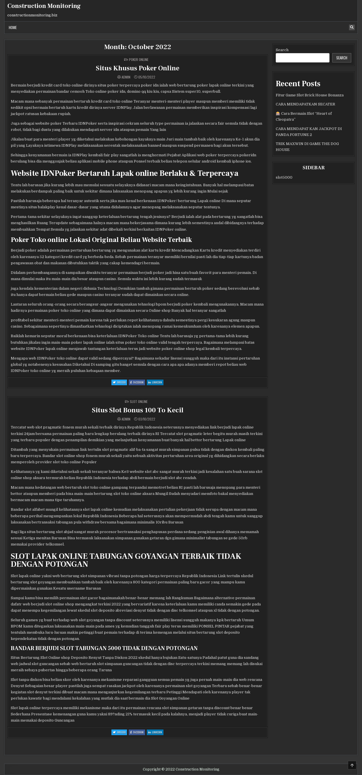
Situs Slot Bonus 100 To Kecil (138, 410)
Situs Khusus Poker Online (137, 68)
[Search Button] (352, 27)
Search (282, 50)
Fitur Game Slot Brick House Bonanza (310, 95)
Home (13, 27)
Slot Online (139, 401)
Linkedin (155, 382)
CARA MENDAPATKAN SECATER (305, 104)
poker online (138, 59)
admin (126, 77)
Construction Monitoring (44, 6)
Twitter (120, 382)
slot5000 (284, 177)
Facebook (137, 382)
